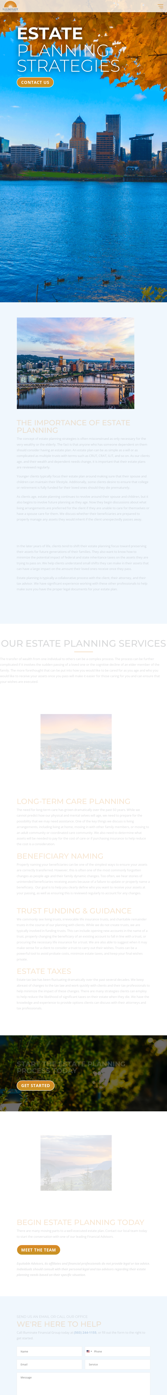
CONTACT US (35, 82)
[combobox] (89, 1351)
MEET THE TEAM (38, 1250)
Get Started (35, 1085)
